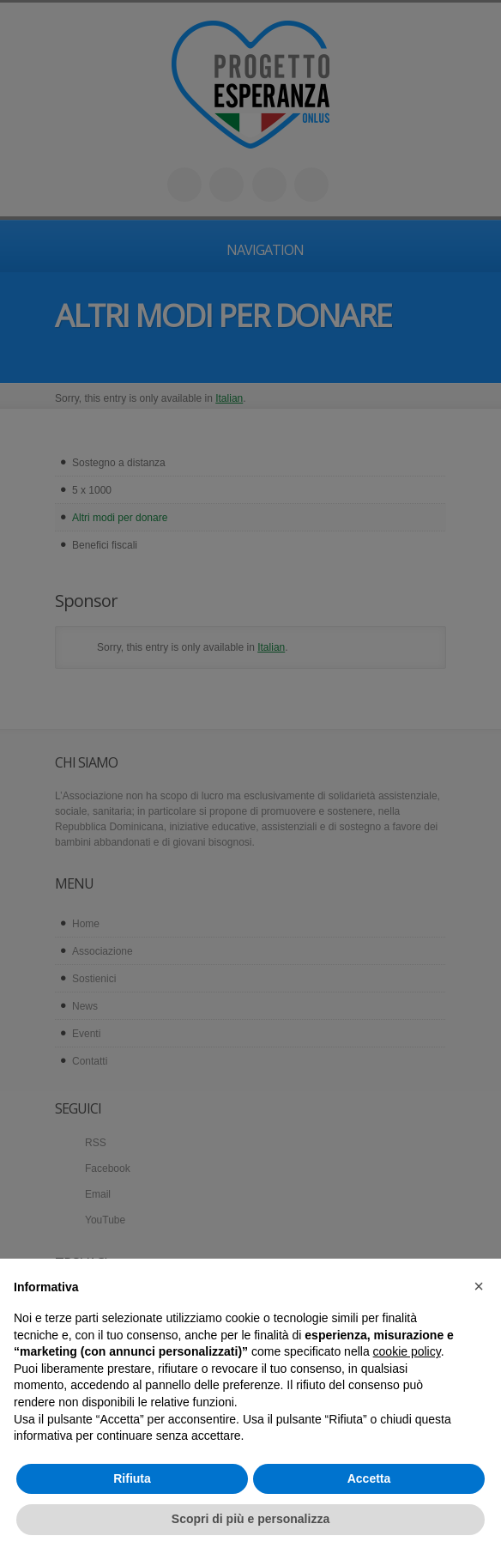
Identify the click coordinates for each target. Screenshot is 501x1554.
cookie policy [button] (407, 1351)
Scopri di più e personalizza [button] (250, 1519)
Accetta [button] (369, 1478)
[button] (478, 1286)
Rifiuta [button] (132, 1478)
